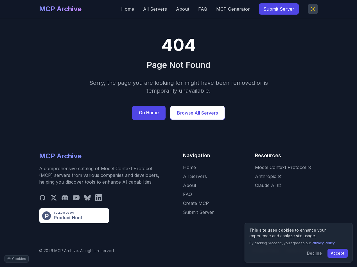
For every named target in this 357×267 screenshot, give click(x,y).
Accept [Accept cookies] (337, 253)
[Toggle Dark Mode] (313, 9)
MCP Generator (233, 9)
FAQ (202, 9)
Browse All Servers (197, 113)
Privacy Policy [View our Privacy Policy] (323, 243)
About (182, 9)
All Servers (155, 9)
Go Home (149, 112)
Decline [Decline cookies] (314, 253)
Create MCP (196, 203)
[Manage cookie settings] (16, 259)
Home (127, 9)
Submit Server (278, 9)
